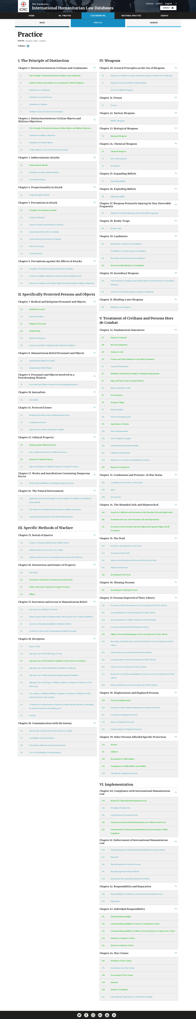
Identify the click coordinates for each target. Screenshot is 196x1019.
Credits (159, 3)
